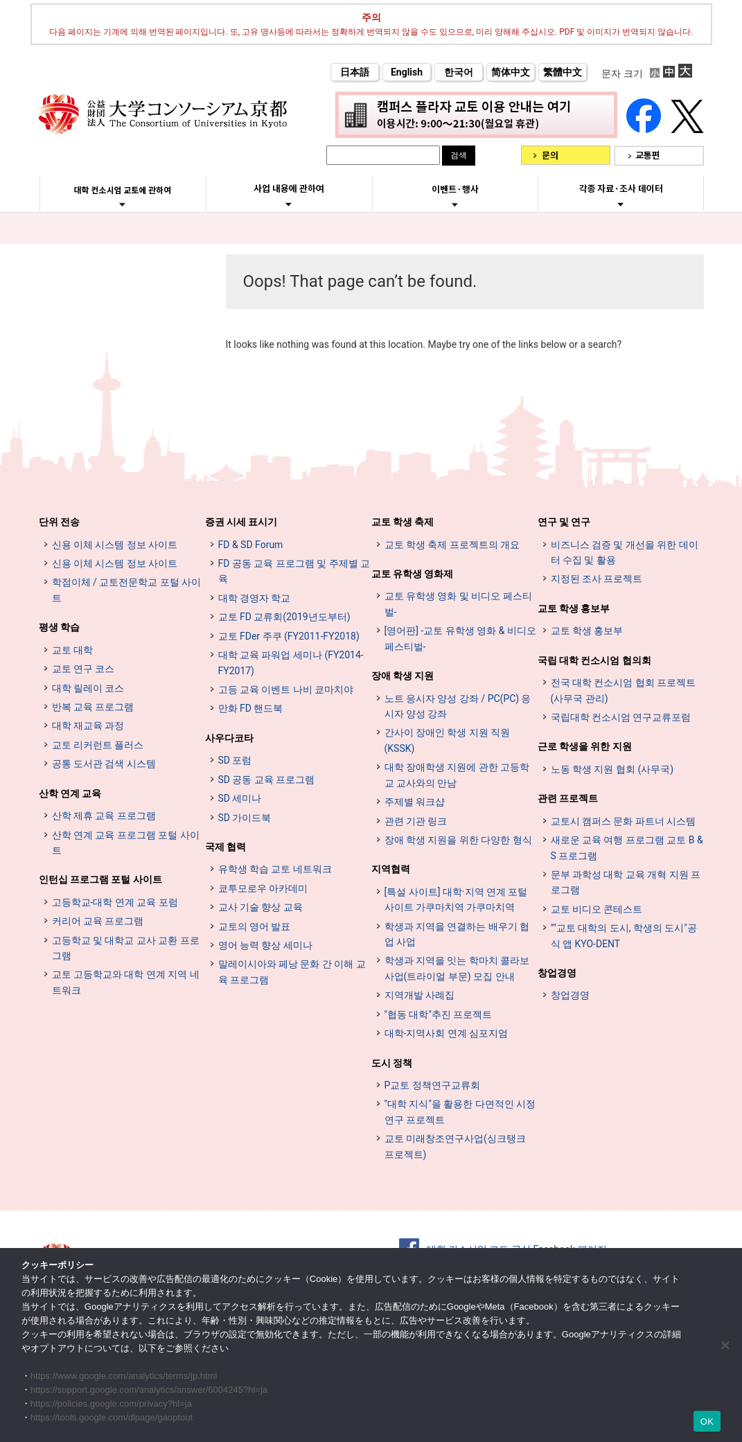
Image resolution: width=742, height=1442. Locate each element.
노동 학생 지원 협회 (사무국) (612, 769)
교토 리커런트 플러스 (98, 744)
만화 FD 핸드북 (250, 708)
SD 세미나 (240, 798)
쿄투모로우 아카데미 (263, 888)
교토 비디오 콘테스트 (597, 909)
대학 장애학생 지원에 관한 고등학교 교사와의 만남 (457, 775)
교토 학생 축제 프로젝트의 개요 (452, 544)
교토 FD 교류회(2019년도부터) (284, 616)
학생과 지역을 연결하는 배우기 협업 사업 (457, 934)
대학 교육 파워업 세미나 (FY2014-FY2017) (291, 662)
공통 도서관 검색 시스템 (104, 763)
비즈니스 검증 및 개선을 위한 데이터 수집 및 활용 (624, 552)
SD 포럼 (235, 760)
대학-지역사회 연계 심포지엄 (447, 1033)
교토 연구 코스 (83, 668)
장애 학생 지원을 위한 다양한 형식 (458, 839)
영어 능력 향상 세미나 (265, 945)
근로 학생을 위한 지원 (585, 746)
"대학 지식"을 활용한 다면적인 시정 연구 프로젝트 (460, 1111)
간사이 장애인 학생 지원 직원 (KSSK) (448, 740)
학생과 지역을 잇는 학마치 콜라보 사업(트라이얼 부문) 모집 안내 (457, 968)
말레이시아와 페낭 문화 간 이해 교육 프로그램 (292, 971)
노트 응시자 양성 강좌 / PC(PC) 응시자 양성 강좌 (458, 706)
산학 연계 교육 (70, 793)
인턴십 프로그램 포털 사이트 (100, 879)
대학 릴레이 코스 (88, 688)
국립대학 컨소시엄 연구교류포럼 (621, 717)
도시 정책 (391, 1063)
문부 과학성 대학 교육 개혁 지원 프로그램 (626, 882)
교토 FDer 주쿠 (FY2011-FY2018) (289, 636)
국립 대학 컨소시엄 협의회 (594, 660)
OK (707, 1421)
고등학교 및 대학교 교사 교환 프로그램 (126, 948)
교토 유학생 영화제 (412, 573)
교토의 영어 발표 (254, 926)
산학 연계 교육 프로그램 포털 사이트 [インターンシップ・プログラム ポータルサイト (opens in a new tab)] (126, 842)
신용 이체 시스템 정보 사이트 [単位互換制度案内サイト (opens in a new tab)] (115, 563)
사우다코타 (229, 738)
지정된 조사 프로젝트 (597, 578)
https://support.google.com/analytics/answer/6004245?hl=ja (148, 1389)
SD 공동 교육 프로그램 (266, 779)
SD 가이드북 (245, 817)
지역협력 (390, 868)
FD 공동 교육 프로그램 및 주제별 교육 (294, 571)
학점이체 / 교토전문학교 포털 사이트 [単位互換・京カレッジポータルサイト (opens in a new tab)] (127, 590)
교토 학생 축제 (402, 521)
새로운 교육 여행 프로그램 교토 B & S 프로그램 (627, 847)
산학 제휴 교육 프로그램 (104, 815)
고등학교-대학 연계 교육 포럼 (115, 902)
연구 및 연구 (564, 521)
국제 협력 (225, 846)
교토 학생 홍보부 (574, 608)
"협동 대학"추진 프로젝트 (439, 1014)
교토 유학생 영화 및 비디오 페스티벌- (458, 603)
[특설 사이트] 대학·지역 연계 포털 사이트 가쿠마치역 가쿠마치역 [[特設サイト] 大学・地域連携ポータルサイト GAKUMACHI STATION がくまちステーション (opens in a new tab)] (456, 899)
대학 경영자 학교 (254, 598)
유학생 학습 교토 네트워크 (275, 868)
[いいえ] (725, 1345)
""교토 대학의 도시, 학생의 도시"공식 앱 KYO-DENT (624, 935)
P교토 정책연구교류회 (432, 1085)
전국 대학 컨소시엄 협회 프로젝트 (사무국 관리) (623, 690)
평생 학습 (59, 627)
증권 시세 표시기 (241, 521)
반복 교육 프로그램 (93, 706)
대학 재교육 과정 (88, 725)
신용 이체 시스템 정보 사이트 (115, 544)
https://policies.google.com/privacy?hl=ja (111, 1403)
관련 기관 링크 (416, 821)
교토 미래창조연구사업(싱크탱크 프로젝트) (455, 1146)
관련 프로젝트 (568, 798)
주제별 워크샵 (415, 801)
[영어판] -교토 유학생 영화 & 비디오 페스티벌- (460, 638)
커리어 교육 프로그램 (98, 920)
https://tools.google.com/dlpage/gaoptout (111, 1417)
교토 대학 (72, 650)
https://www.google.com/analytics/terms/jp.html (124, 1376)
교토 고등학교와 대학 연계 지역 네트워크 (126, 982)
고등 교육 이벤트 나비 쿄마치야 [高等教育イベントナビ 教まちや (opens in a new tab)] (286, 689)
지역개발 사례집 (419, 995)
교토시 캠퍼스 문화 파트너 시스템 (623, 821)
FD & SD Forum (250, 544)
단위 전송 (59, 521)
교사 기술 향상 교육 (260, 907)
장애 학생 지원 (402, 675)
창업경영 (557, 972)
